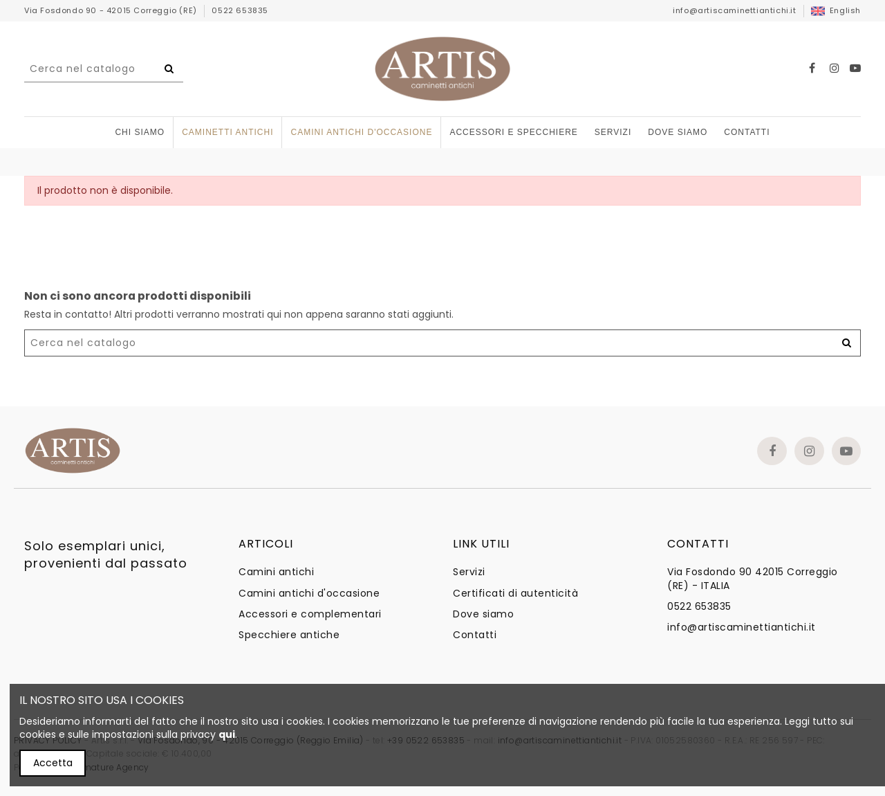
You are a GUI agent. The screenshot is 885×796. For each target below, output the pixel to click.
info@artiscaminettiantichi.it (734, 10)
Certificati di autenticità (515, 593)
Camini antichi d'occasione (309, 593)
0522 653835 (240, 10)
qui (226, 734)
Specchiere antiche (289, 635)
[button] (513, 132)
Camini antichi (276, 572)
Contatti (474, 635)
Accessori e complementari (310, 614)
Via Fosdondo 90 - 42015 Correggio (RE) (111, 10)
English (836, 10)
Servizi (469, 572)
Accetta (53, 763)
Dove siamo (483, 614)
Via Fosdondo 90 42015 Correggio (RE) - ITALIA (752, 579)
